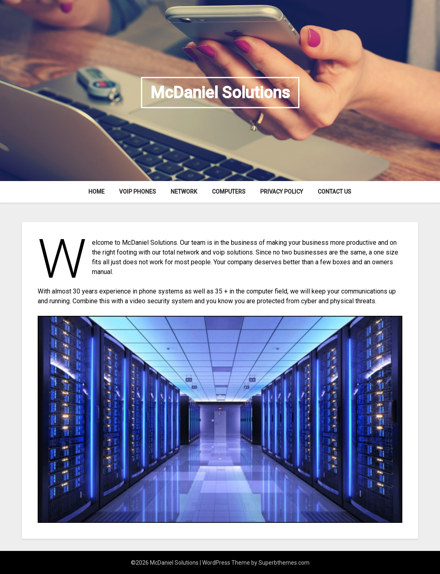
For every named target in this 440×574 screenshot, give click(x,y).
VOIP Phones (137, 191)
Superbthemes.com (284, 562)
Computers (229, 191)
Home (96, 191)
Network (184, 191)
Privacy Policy (281, 191)
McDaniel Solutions (220, 92)
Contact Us (334, 191)
